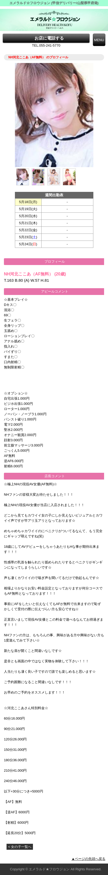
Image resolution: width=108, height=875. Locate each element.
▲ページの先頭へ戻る (88, 859)
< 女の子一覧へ (19, 847)
